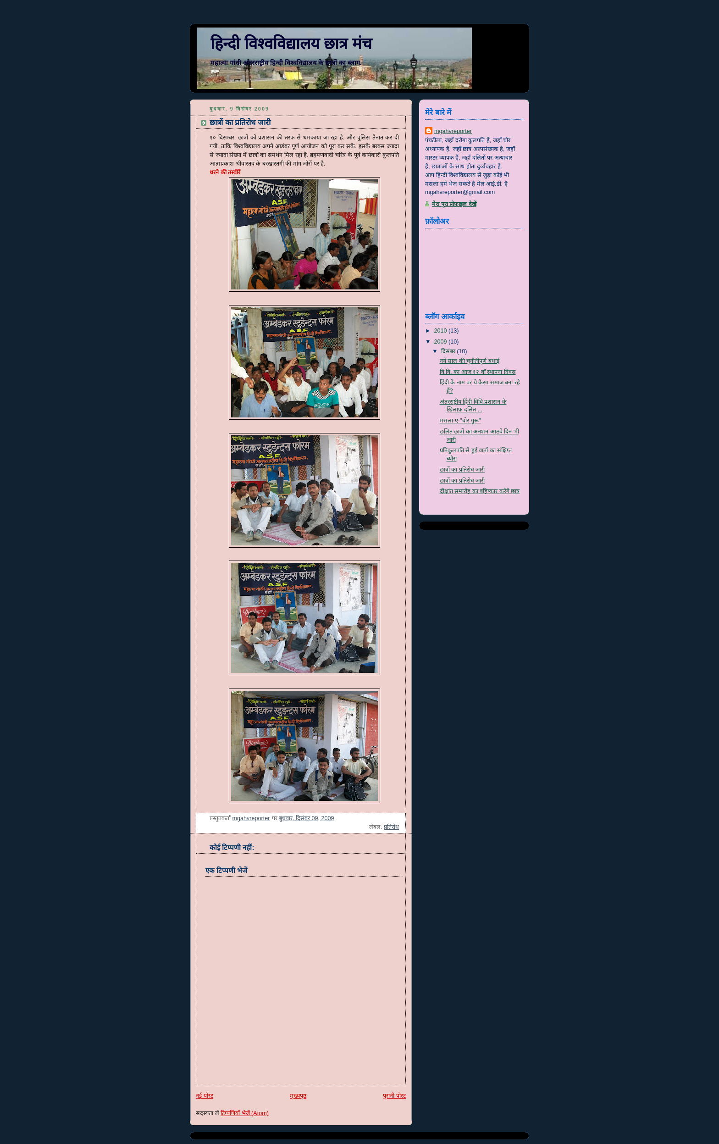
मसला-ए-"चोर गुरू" (460, 420)
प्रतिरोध (391, 827)
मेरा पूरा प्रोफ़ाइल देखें (454, 204)
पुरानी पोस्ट (394, 1096)
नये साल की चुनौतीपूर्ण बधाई (469, 361)
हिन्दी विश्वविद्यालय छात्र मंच (291, 43)
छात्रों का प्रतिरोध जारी (462, 469)
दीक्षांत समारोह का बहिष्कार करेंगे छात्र (480, 491)
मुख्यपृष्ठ (298, 1096)
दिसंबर (449, 351)
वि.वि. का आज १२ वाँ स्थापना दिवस (478, 372)
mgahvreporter (453, 131)
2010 (441, 331)
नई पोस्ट (204, 1096)
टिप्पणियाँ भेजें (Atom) (245, 1113)
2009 (441, 342)
